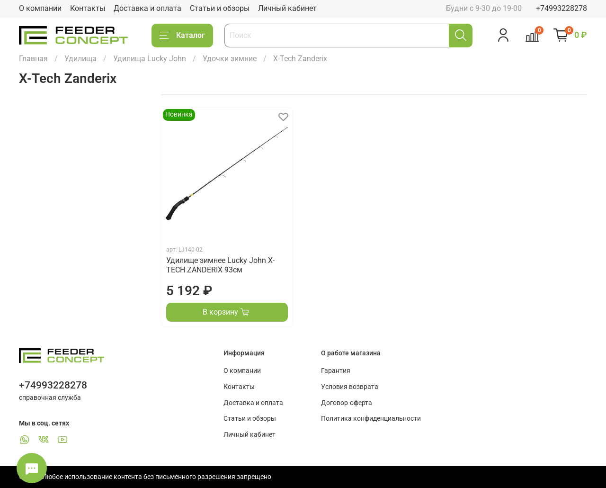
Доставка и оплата (147, 8)
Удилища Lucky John (149, 58)
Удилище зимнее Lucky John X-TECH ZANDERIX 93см (220, 265)
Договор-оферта (346, 403)
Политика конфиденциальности (371, 419)
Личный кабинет (287, 8)
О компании (40, 8)
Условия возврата (349, 387)
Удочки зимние (230, 58)
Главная (33, 58)
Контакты (87, 8)
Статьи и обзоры (220, 8)
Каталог (182, 35)
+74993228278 (561, 8)
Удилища (80, 58)
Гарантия (335, 371)
